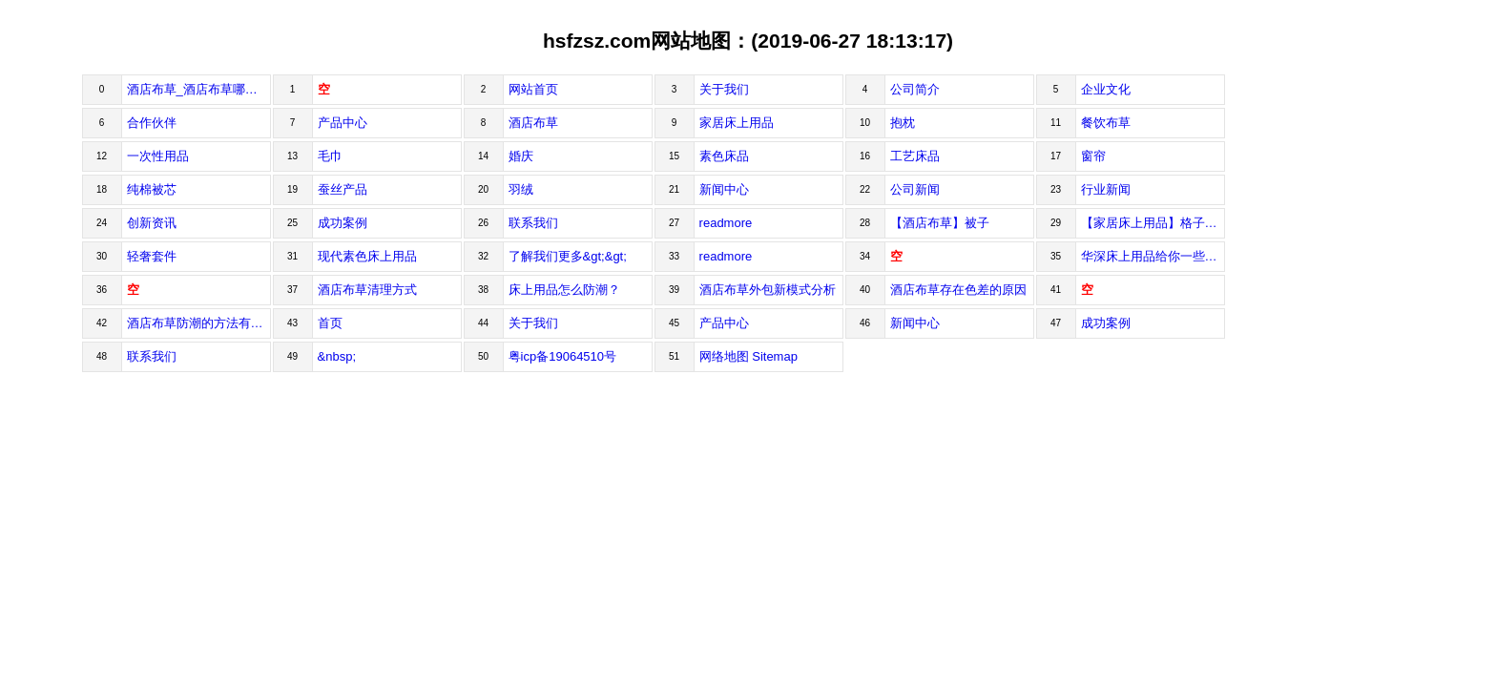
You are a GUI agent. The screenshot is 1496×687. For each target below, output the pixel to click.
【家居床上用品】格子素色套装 (1153, 223)
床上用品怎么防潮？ (564, 289)
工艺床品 (915, 156)
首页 (330, 323)
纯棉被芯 (152, 189)
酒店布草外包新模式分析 (767, 289)
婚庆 (521, 156)
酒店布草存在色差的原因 (958, 289)
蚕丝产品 (342, 189)
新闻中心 (724, 189)
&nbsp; (337, 356)
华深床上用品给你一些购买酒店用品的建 (1153, 256)
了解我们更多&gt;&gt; (568, 256)
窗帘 (1093, 156)
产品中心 (342, 122)
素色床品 (724, 156)
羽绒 (521, 189)
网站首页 (533, 89)
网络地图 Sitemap (748, 356)
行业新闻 (1106, 189)
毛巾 (330, 156)
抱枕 (902, 122)
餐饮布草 (1106, 122)
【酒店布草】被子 (939, 223)
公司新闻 (915, 189)
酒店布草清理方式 (367, 289)
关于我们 (724, 89)
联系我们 (533, 223)
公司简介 (915, 89)
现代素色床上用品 (367, 256)
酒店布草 (533, 122)
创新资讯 (152, 223)
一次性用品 (158, 156)
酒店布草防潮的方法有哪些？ (199, 323)
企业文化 (1106, 89)
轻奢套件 (152, 256)
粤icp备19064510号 (562, 356)
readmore (726, 223)
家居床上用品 (736, 122)
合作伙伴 (152, 122)
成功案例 (342, 223)
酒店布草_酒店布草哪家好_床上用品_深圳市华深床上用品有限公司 (199, 89)
